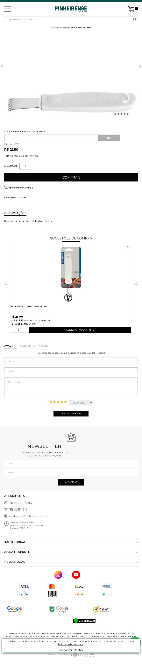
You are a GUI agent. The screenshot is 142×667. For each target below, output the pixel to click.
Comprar (71, 177)
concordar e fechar (71, 649)
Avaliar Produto (71, 413)
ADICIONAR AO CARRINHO (80, 330)
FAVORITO (128, 247)
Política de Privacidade (70, 644)
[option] (71, 98)
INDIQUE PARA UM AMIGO (15, 197)
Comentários (71, 386)
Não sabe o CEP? (11, 144)
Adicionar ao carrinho (21, 188)
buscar (134, 19)
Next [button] (140, 67)
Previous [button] (2, 67)
